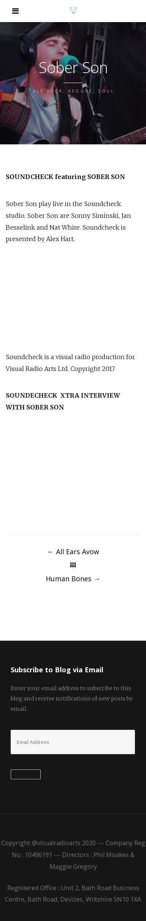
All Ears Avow (73, 551)
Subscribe (26, 774)
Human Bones (73, 578)
